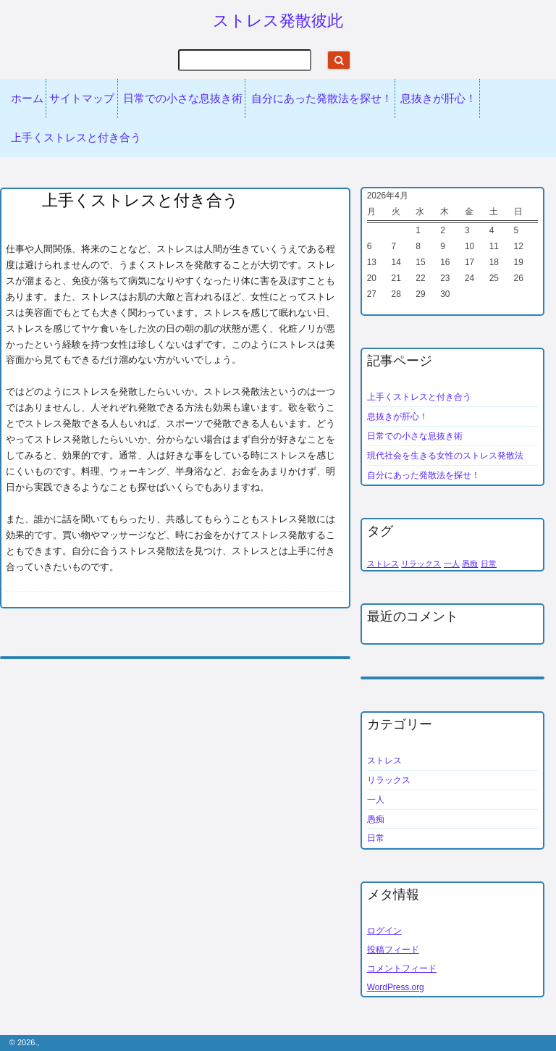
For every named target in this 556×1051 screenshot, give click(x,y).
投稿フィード (393, 950)
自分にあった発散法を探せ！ (321, 98)
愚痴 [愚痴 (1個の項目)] (470, 563)
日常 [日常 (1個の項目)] (489, 563)
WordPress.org (395, 987)
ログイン (384, 931)
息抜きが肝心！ (438, 98)
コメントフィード (402, 968)
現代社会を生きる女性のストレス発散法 (445, 456)
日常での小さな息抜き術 (183, 98)
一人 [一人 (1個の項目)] (452, 563)
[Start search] (338, 60)
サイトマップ (81, 98)
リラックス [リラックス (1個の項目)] (421, 563)
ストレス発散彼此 (278, 21)
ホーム (27, 98)
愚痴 (375, 819)
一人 (375, 800)
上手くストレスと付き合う (76, 137)
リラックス (388, 780)
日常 (375, 838)
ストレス (384, 760)
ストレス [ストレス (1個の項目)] (383, 563)
